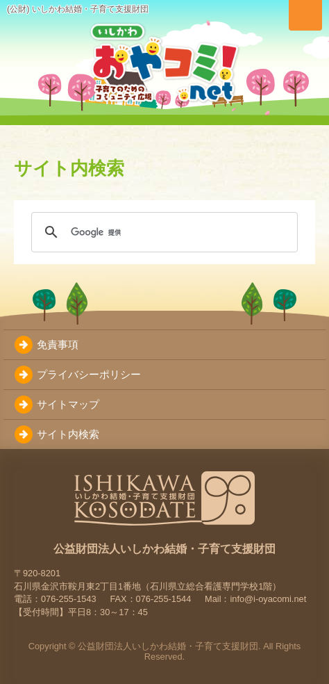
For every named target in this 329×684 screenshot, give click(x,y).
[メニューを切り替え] (305, 15)
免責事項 (57, 344)
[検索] (162, 232)
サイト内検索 (68, 434)
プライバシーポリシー (89, 374)
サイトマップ (68, 404)
